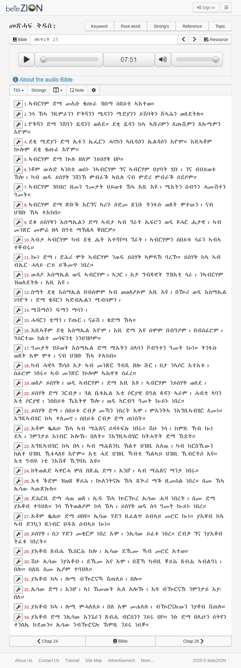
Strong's (161, 26)
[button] (183, 39)
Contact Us (49, 660)
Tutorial (72, 660)
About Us (24, 660)
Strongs (38, 90)
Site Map (93, 660)
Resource (216, 39)
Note (77, 90)
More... (147, 660)
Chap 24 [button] (47, 641)
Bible (20, 39)
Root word (130, 26)
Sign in (206, 7)
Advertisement (121, 660)
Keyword (99, 26)
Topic (220, 26)
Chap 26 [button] (193, 641)
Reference (192, 26)
